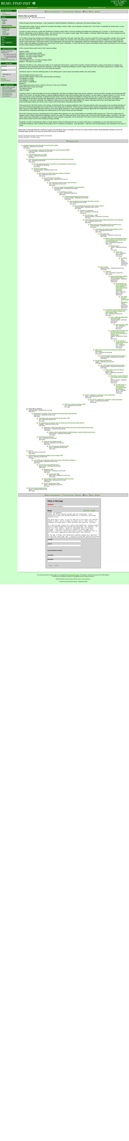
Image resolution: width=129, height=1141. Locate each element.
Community (5, 34)
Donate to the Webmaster (9, 90)
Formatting (92, 510)
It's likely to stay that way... (46, 436)
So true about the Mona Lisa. (103, 360)
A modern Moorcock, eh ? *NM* (38, 154)
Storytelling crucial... (66, 192)
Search (79, 11)
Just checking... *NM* (122, 324)
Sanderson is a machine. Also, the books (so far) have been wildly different (55, 413)
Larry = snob (104, 267)
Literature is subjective (86, 210)
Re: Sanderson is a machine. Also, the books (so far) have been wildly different (61, 423)
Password (4, 70)
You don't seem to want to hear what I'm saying (62, 182)
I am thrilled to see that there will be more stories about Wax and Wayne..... (55, 460)
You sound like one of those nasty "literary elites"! (89, 205)
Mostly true (119, 252)
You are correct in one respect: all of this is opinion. (84, 201)
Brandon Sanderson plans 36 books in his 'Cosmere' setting (40, 145)
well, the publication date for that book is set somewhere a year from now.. (55, 164)
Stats (91, 11)
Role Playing (5, 33)
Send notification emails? (55, 550)
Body (50, 511)
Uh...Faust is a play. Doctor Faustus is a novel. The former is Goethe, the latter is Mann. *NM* (116, 311)
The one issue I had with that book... (49, 464)
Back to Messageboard (53, 11)
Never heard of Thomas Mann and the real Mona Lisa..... (106, 224)
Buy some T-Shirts (7, 88)
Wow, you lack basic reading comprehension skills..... (119, 276)
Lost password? (6, 80)
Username (4, 66)
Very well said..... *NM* (91, 215)
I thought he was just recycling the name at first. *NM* (54, 418)
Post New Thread (69, 11)
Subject (51, 504)
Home (3, 13)
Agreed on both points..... (41, 168)
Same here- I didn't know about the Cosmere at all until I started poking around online (68, 427)
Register (3, 79)
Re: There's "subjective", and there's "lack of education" (106, 399)
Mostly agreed (115, 246)
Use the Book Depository (9, 91)
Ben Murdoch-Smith (73, 575)
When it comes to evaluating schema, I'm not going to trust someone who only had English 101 (116, 240)
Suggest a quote (11, 59)
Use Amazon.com (7, 93)
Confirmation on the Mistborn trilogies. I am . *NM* (46, 455)
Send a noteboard (29, 17)
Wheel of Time (6, 29)
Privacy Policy (69, 579)
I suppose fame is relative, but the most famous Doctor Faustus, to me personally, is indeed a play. (119, 333)
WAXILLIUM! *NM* (54, 474)
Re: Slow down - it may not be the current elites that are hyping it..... (121, 387)
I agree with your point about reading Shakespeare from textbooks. (104, 219)
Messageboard (6, 14)
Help (86, 11)
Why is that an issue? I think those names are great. (59, 478)
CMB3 (4, 23)
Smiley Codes (86, 510)
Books (4, 27)
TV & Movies (5, 30)
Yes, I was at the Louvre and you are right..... (113, 365)
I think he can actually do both (52, 441)
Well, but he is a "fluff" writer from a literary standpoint (54, 173)
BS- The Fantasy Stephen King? (38, 488)
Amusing (108, 271)
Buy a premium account (8, 87)
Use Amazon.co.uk (7, 94)
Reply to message (73, 141)
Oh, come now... (105, 233)
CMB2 (4, 22)
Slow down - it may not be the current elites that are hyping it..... (119, 377)
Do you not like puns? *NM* (52, 483)
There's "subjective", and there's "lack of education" (100, 395)
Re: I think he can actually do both (59, 446)
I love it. (31, 450)
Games (4, 32)
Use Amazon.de (6, 96)
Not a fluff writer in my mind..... (53, 178)
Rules (98, 11)
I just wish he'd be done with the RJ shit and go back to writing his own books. (51, 159)
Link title (50, 539)
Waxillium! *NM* (48, 469)
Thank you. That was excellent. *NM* (74, 404)
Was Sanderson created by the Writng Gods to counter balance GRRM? (49, 150)
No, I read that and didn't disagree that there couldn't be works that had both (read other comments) (121, 287)
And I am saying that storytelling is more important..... (69, 187)
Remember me (7, 74)
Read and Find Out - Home (28, 3)
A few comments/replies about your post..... (76, 196)
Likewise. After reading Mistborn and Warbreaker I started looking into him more (72, 432)
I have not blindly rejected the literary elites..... (113, 355)
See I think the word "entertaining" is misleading (125, 299)
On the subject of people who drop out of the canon (122, 342)
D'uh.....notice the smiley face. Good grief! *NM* (119, 317)
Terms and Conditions (84, 579)
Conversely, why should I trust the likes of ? (109, 229)
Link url (50, 544)
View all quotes (4, 59)
